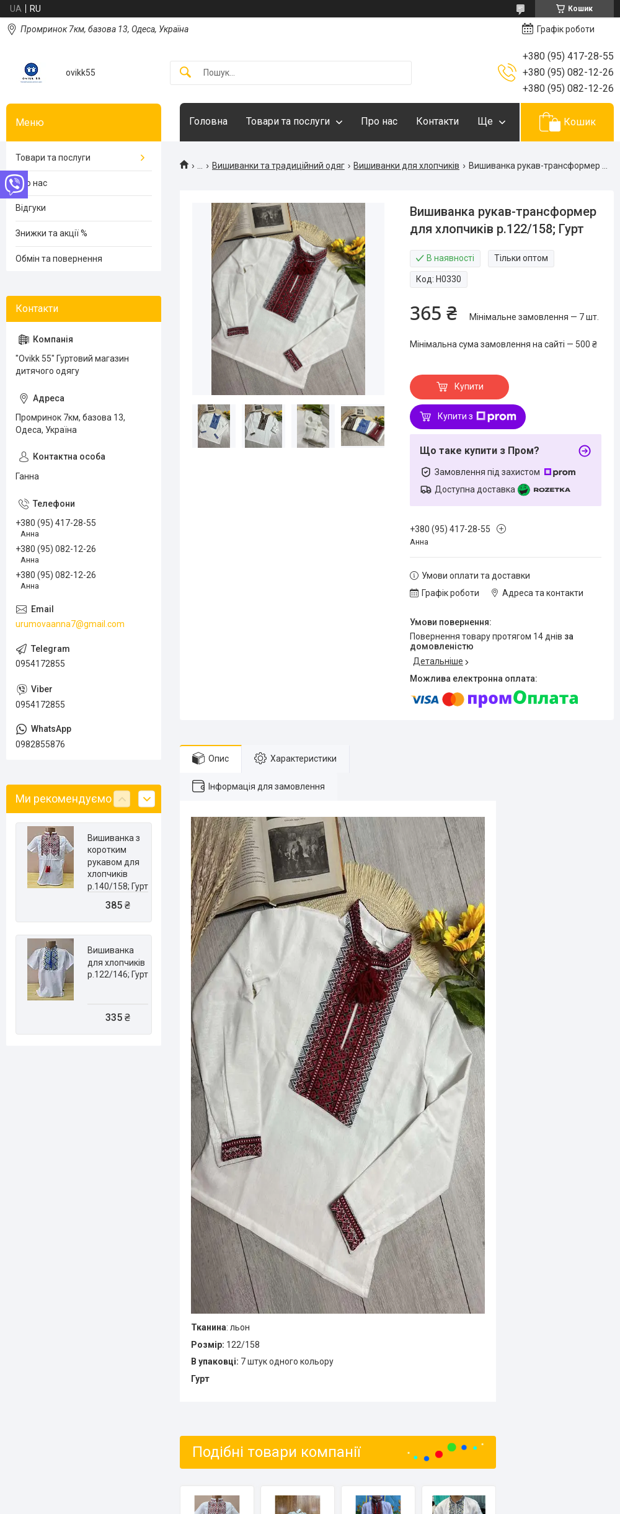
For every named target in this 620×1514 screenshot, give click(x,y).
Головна (208, 121)
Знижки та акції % (51, 233)
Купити (469, 386)
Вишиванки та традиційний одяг (278, 166)
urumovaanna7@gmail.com (70, 624)
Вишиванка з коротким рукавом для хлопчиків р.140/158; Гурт (117, 862)
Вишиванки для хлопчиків (406, 166)
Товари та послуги (288, 121)
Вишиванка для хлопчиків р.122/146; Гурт (117, 962)
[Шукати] (185, 72)
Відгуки (31, 208)
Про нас (379, 121)
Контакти (437, 121)
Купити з (477, 416)
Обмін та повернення (59, 259)
